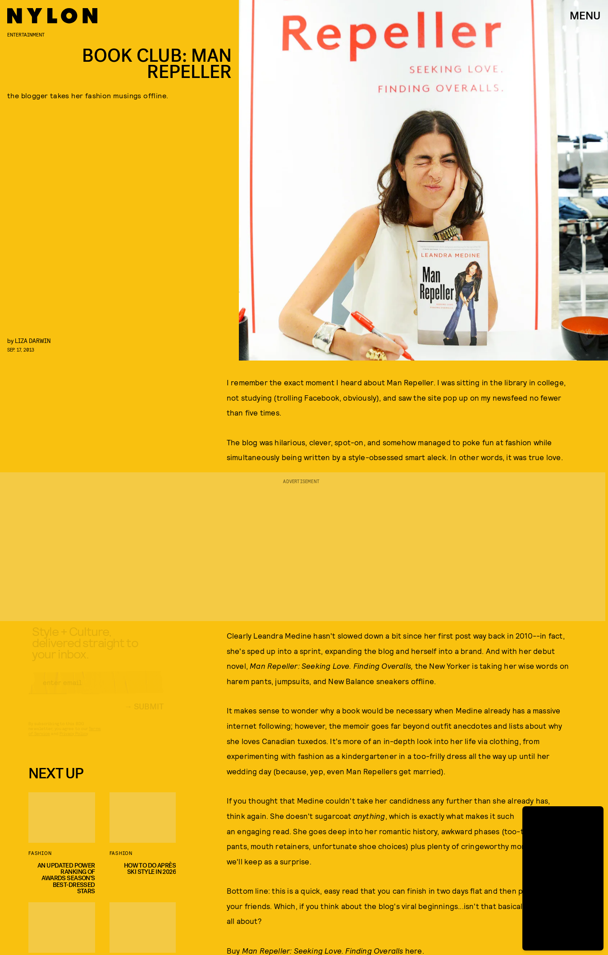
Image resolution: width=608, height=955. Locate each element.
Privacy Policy (73, 741)
